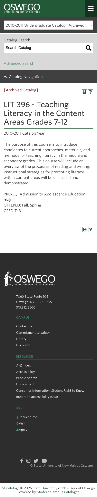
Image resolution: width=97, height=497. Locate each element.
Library (21, 339)
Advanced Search (19, 63)
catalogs (12, 488)
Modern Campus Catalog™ (58, 492)
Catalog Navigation (26, 77)
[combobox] (48, 25)
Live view (23, 345)
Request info (26, 417)
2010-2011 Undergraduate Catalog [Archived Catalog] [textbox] (49, 25)
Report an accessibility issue (37, 397)
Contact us (24, 326)
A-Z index (23, 365)
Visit (21, 423)
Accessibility (25, 372)
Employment (25, 384)
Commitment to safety (33, 333)
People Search (26, 378)
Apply (21, 430)
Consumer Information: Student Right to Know (50, 391)
